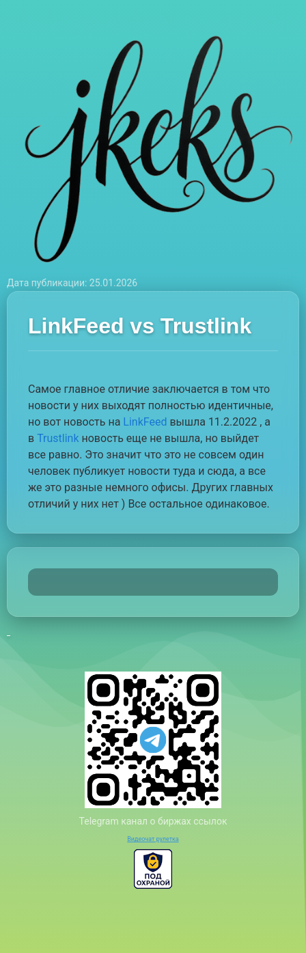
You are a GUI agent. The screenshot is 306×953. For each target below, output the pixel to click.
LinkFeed (145, 421)
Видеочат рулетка (153, 838)
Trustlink (58, 438)
